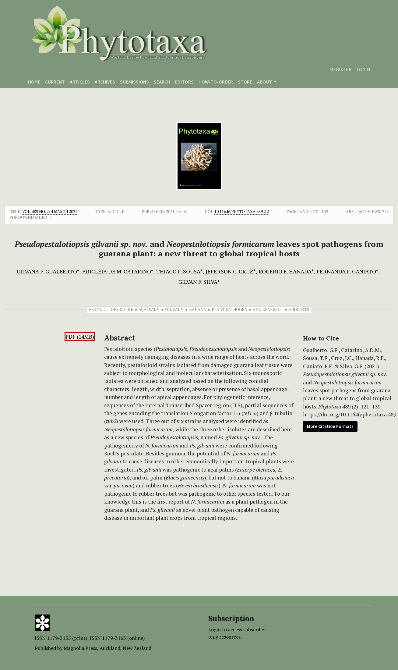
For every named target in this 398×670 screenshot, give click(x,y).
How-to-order (216, 82)
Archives (105, 82)
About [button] (265, 82)
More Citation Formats (330, 426)
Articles (80, 82)
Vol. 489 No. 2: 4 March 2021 (49, 211)
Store (245, 82)
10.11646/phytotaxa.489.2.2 (241, 211)
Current (55, 82)
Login (363, 69)
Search (162, 82)
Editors (184, 82)
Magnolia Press (80, 648)
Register (341, 69)
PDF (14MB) (79, 336)
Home (34, 82)
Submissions (134, 82)
